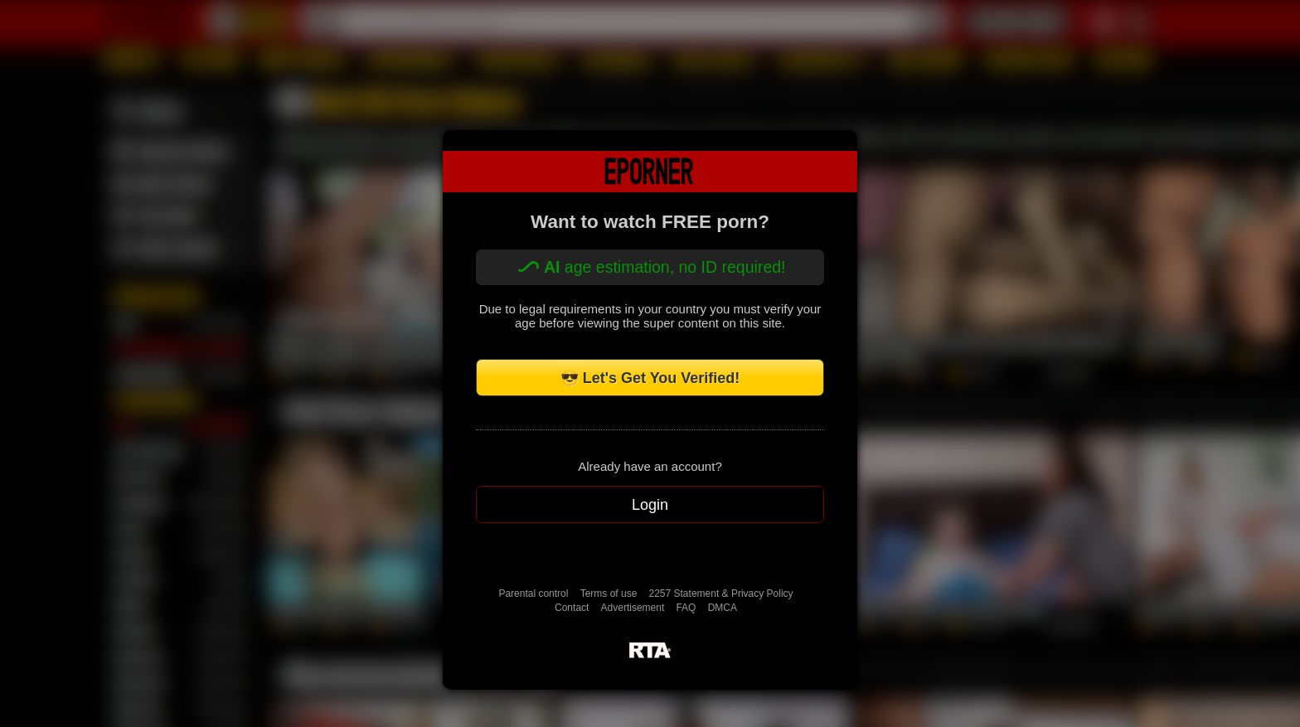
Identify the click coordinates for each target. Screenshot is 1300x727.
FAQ (686, 607)
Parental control (533, 593)
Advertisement (633, 607)
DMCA (722, 607)
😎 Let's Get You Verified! (650, 378)
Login (650, 505)
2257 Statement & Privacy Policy (721, 593)
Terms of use (609, 593)
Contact (572, 607)
